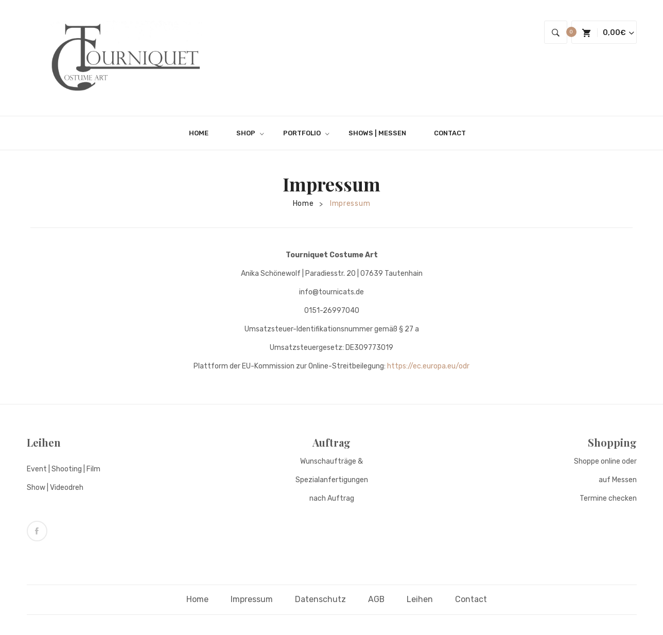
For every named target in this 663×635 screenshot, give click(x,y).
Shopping (612, 442)
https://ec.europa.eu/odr (428, 366)
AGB (376, 599)
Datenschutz (320, 599)
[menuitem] (203, 133)
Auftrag (331, 442)
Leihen (44, 442)
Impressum (252, 599)
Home (303, 203)
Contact (471, 599)
